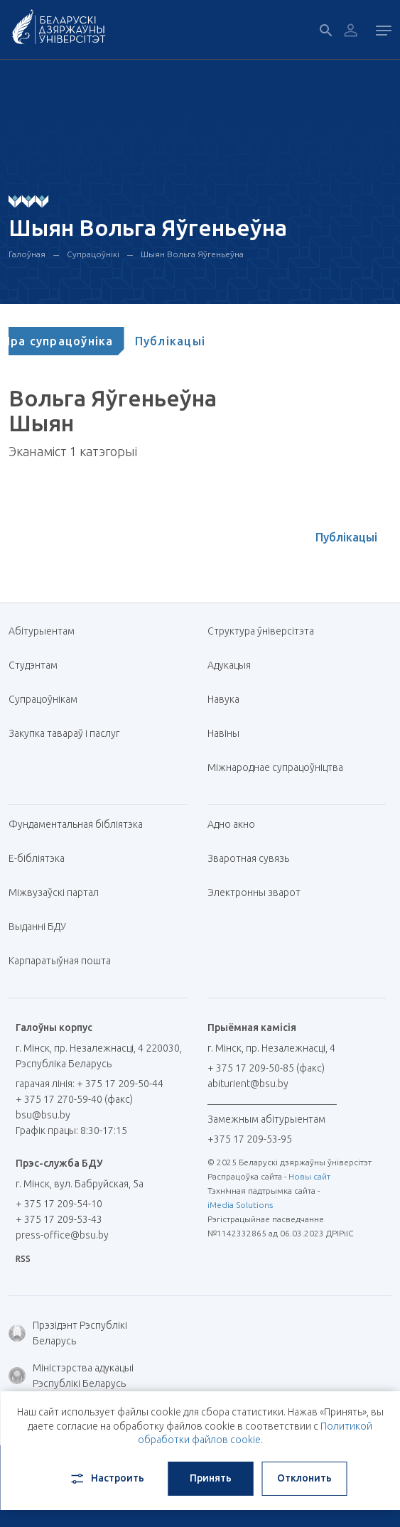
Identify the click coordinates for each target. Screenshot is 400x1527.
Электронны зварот (254, 892)
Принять (211, 1478)
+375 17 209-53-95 (249, 1139)
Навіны (223, 733)
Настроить (106, 1478)
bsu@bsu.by (43, 1115)
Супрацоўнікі (93, 254)
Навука (228, 699)
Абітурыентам (47, 631)
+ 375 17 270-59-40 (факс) (74, 1099)
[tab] (75, 341)
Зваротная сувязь (248, 858)
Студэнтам (33, 665)
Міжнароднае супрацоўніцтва (280, 767)
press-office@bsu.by (62, 1235)
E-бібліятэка (42, 858)
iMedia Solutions (240, 1204)
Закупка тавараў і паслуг (64, 733)
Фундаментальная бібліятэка (81, 824)
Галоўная (27, 254)
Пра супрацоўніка (75, 341)
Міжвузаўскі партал (59, 892)
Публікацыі (187, 341)
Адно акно (231, 824)
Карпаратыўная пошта (65, 960)
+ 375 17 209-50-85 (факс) (266, 1068)
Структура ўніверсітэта (260, 631)
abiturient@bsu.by (247, 1083)
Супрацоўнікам (43, 699)
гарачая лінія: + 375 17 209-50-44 (89, 1083)
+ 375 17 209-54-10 (59, 1203)
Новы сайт (309, 1176)
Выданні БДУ (37, 926)
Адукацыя (229, 665)
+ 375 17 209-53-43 (59, 1219)
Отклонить (304, 1478)
